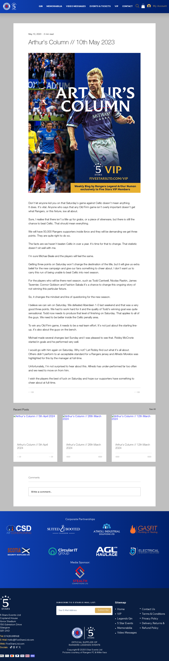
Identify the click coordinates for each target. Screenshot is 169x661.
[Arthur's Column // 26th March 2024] (84, 427)
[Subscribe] (103, 610)
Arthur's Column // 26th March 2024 (83, 446)
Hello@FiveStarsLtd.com (20, 639)
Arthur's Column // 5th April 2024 (32, 446)
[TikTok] (11, 647)
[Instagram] (14, 647)
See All (152, 409)
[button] (143, 6)
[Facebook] (16, 647)
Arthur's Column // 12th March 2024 (132, 446)
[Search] (137, 6)
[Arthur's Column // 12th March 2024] (134, 427)
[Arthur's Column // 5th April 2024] (35, 427)
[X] (19, 647)
